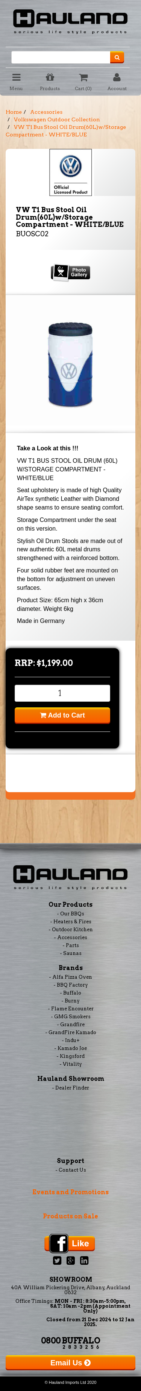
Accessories (46, 112)
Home (14, 112)
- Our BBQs (70, 914)
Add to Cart (62, 715)
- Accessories (70, 937)
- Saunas (71, 953)
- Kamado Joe (70, 1048)
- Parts (70, 945)
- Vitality (70, 1064)
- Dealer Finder (70, 1088)
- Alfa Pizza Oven (70, 977)
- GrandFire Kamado (70, 1032)
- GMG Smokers (71, 1016)
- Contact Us (70, 1170)
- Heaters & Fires (70, 921)
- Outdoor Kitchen (71, 929)
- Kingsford (70, 1056)
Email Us (70, 1363)
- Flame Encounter (71, 1008)
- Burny (70, 1001)
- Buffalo (70, 993)
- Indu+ (71, 1040)
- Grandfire (71, 1024)
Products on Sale (70, 1216)
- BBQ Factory (70, 985)
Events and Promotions (70, 1192)
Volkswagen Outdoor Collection (57, 119)
